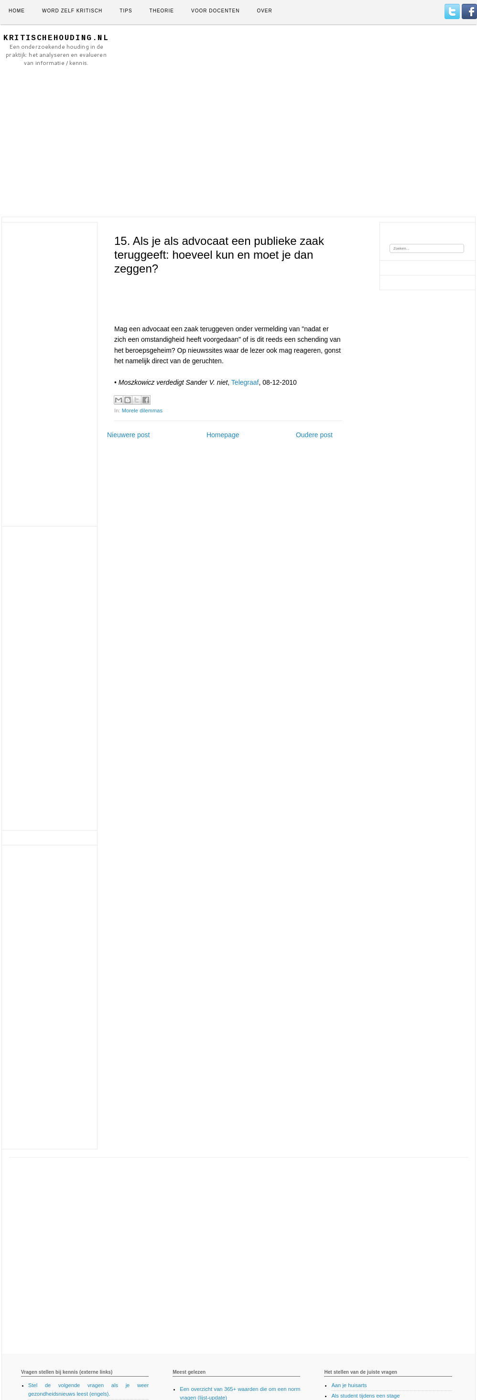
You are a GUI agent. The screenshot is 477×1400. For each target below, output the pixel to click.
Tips (125, 10)
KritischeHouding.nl (55, 38)
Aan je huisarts (349, 1385)
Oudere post (314, 435)
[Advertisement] (215, 121)
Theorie (162, 10)
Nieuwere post (128, 435)
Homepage (222, 435)
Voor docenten (215, 10)
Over (264, 10)
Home (17, 10)
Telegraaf (245, 382)
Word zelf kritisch (72, 10)
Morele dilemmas (142, 410)
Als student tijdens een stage (365, 1396)
